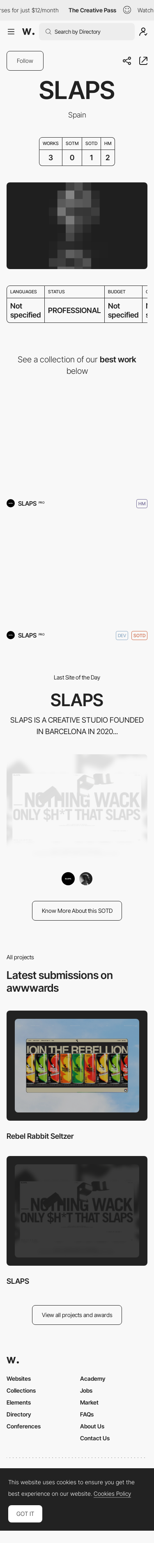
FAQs (87, 1414)
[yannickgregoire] (85, 878)
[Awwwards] (28, 31)
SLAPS (18, 1281)
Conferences (24, 1426)
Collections (21, 1390)
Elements (19, 1402)
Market (89, 1402)
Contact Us (95, 1438)
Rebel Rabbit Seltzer (40, 1136)
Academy (93, 1378)
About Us (92, 1426)
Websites (19, 1378)
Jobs (86, 1390)
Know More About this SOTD (77, 910)
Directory (19, 1414)
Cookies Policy (112, 1494)
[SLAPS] (77, 570)
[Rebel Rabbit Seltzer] (77, 438)
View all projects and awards (77, 1314)
